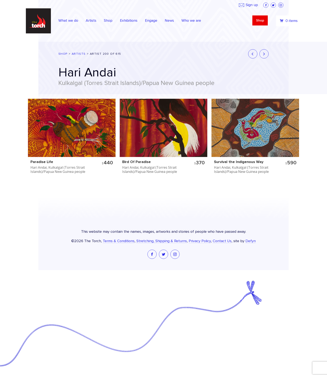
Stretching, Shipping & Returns (161, 241)
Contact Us (222, 241)
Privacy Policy (200, 241)
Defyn (250, 241)
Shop (260, 20)
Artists (79, 53)
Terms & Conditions (119, 241)
